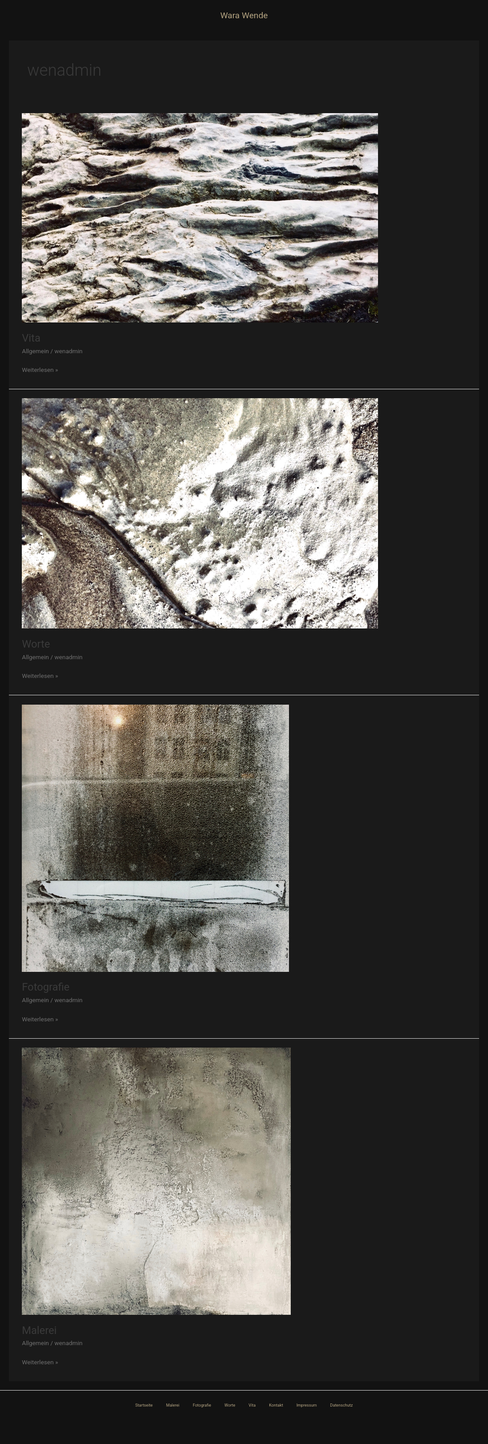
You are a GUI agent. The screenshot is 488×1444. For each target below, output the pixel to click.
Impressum (307, 1405)
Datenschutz (341, 1405)
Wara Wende (244, 15)
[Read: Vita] (200, 217)
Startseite (144, 1405)
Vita (31, 338)
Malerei (39, 1330)
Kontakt (276, 1405)
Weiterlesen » (40, 369)
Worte (36, 644)
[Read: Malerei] (156, 1180)
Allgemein (35, 351)
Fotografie (45, 987)
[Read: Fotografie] (155, 837)
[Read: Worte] (200, 513)
